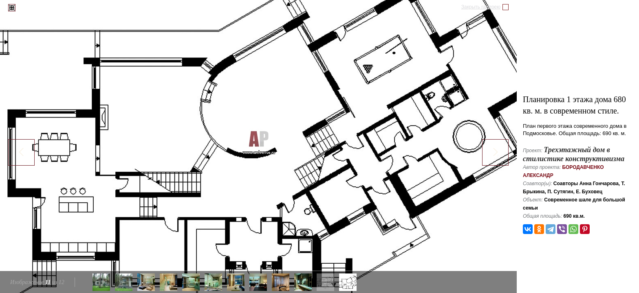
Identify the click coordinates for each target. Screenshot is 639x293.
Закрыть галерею (480, 7)
